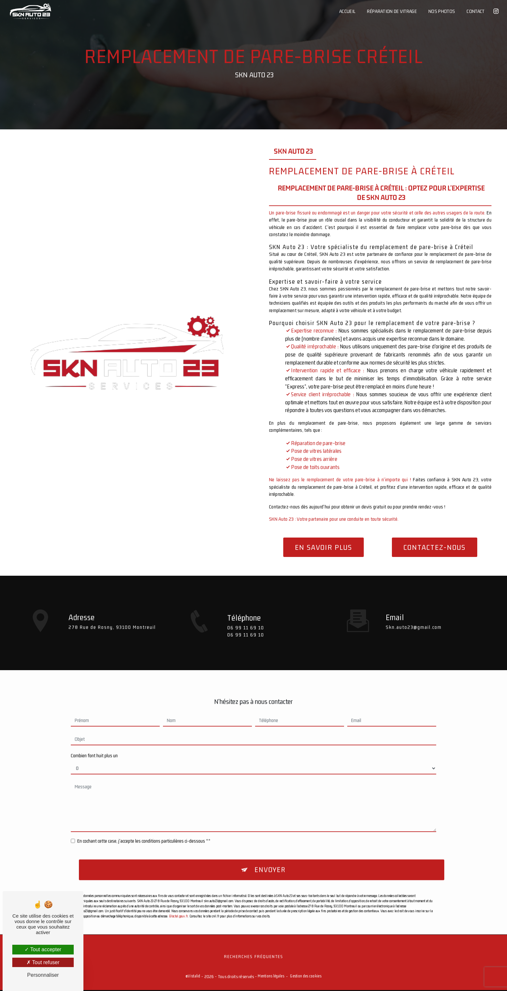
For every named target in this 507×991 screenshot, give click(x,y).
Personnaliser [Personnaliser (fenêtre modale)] (43, 975)
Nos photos (441, 11)
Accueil (347, 11)
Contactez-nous (435, 547)
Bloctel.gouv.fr (178, 902)
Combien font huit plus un (94, 740)
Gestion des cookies (305, 977)
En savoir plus (323, 547)
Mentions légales (271, 977)
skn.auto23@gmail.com (414, 612)
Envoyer (270, 855)
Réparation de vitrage (391, 11)
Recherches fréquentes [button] (253, 957)
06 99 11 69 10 (245, 642)
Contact (475, 11)
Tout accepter (43, 949)
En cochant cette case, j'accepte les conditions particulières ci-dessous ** (143, 826)
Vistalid (194, 977)
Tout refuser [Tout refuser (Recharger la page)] (43, 962)
